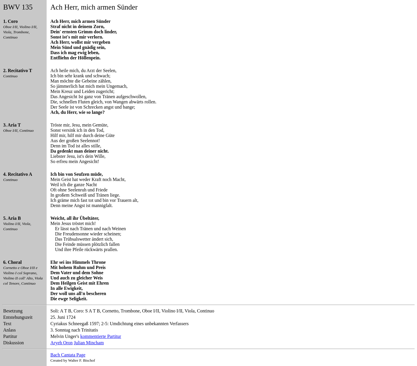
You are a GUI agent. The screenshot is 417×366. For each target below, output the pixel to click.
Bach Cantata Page (67, 354)
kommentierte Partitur (100, 336)
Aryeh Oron (61, 342)
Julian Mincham (89, 342)
